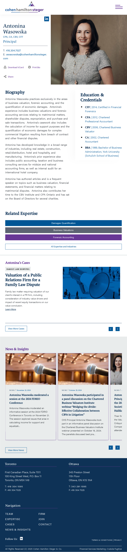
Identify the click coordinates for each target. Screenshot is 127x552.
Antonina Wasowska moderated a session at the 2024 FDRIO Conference (29, 398)
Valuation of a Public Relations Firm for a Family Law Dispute (23, 280)
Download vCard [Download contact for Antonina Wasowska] (13, 67)
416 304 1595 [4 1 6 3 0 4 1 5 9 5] (15, 486)
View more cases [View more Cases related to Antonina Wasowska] (16, 328)
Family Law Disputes (18, 269)
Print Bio (33, 67)
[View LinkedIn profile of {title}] (46, 20)
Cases (10, 524)
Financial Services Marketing (93, 548)
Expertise (12, 519)
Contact (45, 524)
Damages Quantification (63, 223)
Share (8, 76)
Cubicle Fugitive (114, 548)
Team (9, 514)
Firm (42, 514)
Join (42, 519)
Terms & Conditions (102, 540)
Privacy (118, 540)
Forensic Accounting (63, 237)
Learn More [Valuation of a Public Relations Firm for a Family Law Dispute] (10, 309)
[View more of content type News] (12, 390)
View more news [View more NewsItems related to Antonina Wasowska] (16, 450)
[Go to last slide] (111, 329)
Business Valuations (63, 230)
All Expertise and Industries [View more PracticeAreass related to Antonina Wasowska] (63, 246)
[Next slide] (118, 329)
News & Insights (18, 529)
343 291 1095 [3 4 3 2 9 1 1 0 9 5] (79, 486)
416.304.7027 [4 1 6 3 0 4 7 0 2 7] (13, 50)
